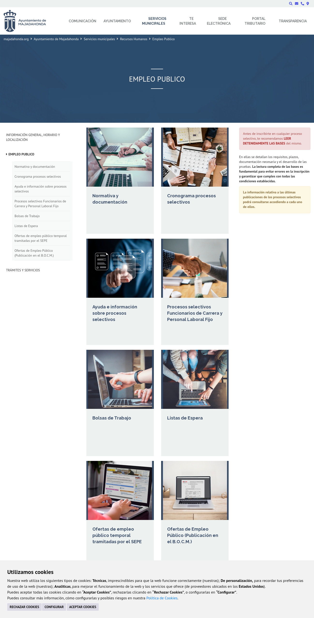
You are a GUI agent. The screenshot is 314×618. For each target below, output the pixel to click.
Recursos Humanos (133, 39)
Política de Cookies (162, 597)
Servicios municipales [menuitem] (154, 21)
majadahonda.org (16, 39)
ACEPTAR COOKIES (82, 607)
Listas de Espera (26, 226)
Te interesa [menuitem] (187, 21)
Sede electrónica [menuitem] (219, 21)
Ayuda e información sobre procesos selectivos (41, 188)
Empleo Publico (21, 154)
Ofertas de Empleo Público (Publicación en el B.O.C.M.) (34, 253)
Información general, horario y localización (33, 137)
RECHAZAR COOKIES (24, 607)
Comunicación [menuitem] (82, 21)
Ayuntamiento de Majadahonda (56, 39)
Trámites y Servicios (23, 270)
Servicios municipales (99, 39)
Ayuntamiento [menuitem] (117, 21)
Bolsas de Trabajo (27, 216)
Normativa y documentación (35, 166)
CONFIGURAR (54, 607)
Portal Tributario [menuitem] (255, 21)
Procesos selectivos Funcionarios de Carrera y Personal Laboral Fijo (40, 203)
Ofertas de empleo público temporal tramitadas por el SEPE (41, 238)
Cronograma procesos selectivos (38, 176)
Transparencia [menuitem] (293, 21)
